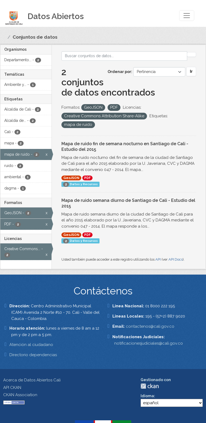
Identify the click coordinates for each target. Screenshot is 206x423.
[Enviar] (191, 54)
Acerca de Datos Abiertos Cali (32, 380)
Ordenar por (119, 72)
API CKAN (12, 387)
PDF (87, 178)
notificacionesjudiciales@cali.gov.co (148, 343)
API (158, 259)
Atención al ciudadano (31, 344)
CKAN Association (20, 394)
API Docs (175, 259)
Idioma (147, 396)
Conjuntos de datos (35, 37)
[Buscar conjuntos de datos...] (124, 56)
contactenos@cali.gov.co (150, 326)
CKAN (150, 386)
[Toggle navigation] (186, 15)
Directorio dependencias (33, 354)
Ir (191, 71)
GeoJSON (71, 178)
